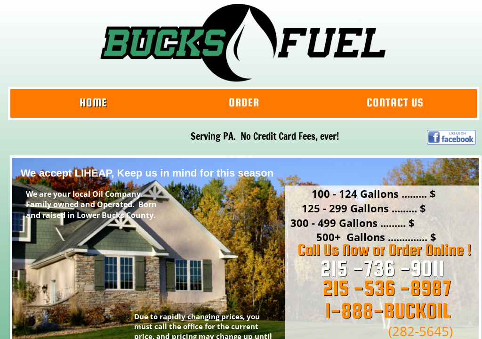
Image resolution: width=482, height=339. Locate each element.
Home (93, 102)
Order (244, 102)
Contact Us (395, 102)
